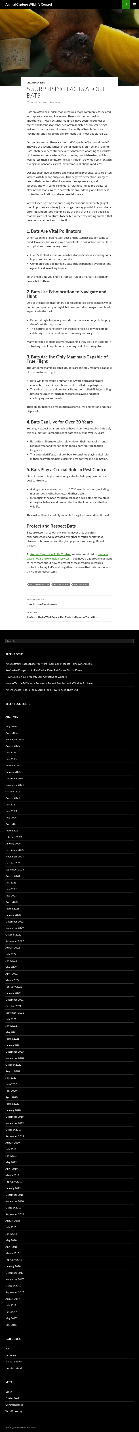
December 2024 (14, 778)
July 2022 (10, 954)
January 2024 (13, 843)
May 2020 (11, 1090)
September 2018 (14, 1214)
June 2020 (11, 1084)
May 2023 (11, 895)
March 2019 (12, 1175)
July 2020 (10, 1077)
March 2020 (12, 1103)
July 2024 (10, 804)
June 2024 (11, 810)
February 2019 (13, 1181)
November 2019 (14, 1123)
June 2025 (11, 758)
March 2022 (12, 980)
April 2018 (11, 1246)
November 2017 (14, 1279)
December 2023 (14, 850)
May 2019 (11, 1162)
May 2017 (11, 1318)
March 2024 (12, 830)
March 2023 (12, 908)
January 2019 (13, 1188)
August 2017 (12, 1298)
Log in (8, 1391)
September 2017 (14, 1292)
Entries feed (12, 1398)
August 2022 (12, 947)
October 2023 (13, 863)
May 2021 (11, 1032)
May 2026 (11, 726)
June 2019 (11, 1155)
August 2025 (12, 745)
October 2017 (13, 1285)
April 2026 (11, 732)
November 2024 (14, 784)
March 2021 (12, 1038)
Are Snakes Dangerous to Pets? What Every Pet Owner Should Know (43, 670)
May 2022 (11, 967)
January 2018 (13, 1266)
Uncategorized (36, 82)
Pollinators (80, 584)
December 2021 (14, 999)
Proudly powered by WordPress (20, 1427)
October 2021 (13, 1006)
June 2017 (11, 1311)
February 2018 (13, 1259)
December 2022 (14, 921)
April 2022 (11, 973)
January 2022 (13, 993)
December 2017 (14, 1272)
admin (56, 102)
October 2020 (13, 1064)
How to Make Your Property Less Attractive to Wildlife (36, 676)
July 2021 (10, 1019)
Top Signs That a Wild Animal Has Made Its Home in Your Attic (69, 614)
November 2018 (14, 1201)
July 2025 (10, 752)
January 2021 (13, 1045)
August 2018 (12, 1220)
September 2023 (14, 869)
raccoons (10, 1354)
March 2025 (12, 765)
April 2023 (11, 902)
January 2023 (13, 915)
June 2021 (11, 1025)
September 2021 (14, 1012)
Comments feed (14, 1404)
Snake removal (13, 1361)
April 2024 (11, 823)
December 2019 (14, 1116)
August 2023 (12, 876)
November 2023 (14, 856)
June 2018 (11, 1233)
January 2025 (13, 771)
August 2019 (12, 1142)
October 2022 (13, 934)
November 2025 (14, 739)
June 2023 (11, 889)
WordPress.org (13, 1411)
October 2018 (13, 1207)
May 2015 (11, 1324)
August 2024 (12, 797)
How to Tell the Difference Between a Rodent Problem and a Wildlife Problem (49, 683)
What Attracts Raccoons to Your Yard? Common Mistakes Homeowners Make (48, 663)
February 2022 (13, 986)
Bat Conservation (39, 584)
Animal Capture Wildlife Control (28, 4)
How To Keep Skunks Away (69, 601)
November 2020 (14, 1058)
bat (7, 1348)
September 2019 (14, 1136)
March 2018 (12, 1253)
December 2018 (14, 1194)
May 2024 (11, 817)
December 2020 (14, 1051)
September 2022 (14, 941)
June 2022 (11, 960)
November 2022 (14, 928)
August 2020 (12, 1071)
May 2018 (11, 1240)
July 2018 (10, 1227)
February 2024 (13, 836)
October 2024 (13, 791)
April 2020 (11, 1097)
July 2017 (10, 1305)
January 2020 (13, 1110)
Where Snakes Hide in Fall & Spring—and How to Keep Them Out (41, 689)
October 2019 (13, 1129)
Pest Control (61, 584)
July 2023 (10, 882)
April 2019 (11, 1168)
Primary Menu (134, 4)
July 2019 (10, 1149)
